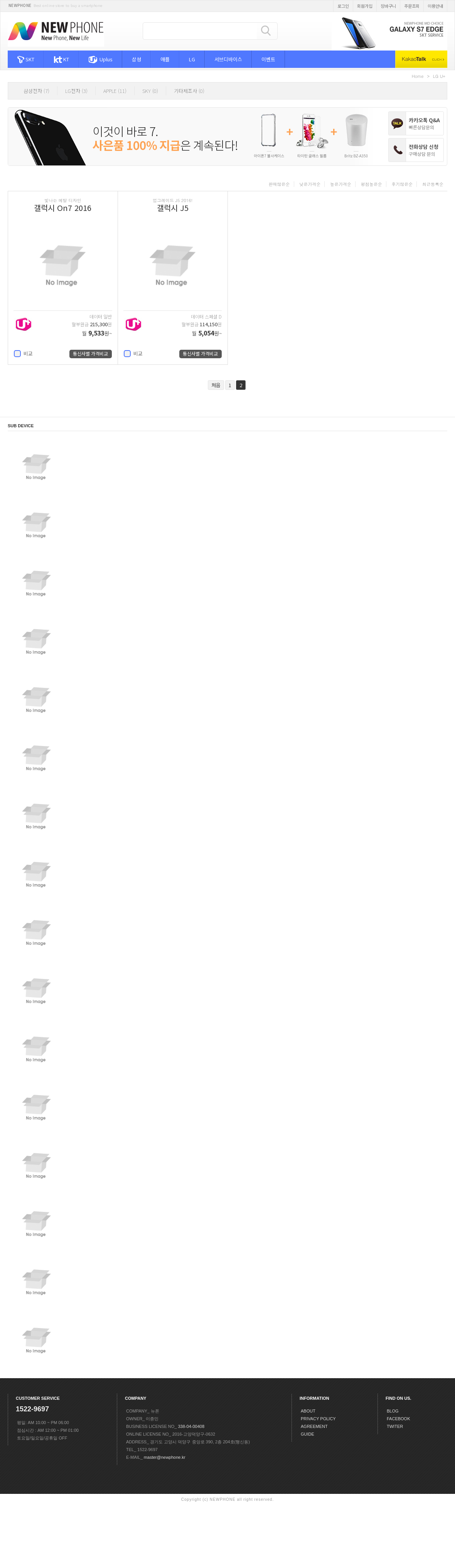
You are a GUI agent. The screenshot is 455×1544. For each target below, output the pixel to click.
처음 (216, 385)
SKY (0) (150, 90)
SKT (25, 59)
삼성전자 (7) (36, 90)
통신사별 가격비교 (90, 353)
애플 (165, 59)
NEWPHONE (20, 5)
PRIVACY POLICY (318, 1418)
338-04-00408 (191, 1426)
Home (418, 76)
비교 (23, 353)
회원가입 (364, 6)
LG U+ (439, 76)
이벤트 (268, 59)
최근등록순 (432, 184)
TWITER (395, 1426)
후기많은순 (402, 184)
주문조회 (412, 6)
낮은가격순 (309, 184)
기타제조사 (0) (189, 90)
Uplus (100, 59)
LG (192, 59)
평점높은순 (371, 184)
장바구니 (388, 6)
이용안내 (435, 6)
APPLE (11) (114, 90)
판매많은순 (279, 184)
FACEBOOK (398, 1418)
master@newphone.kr (164, 1457)
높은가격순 (340, 184)
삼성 (136, 59)
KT (61, 59)
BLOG (393, 1411)
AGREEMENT (314, 1426)
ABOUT (308, 1411)
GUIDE (307, 1434)
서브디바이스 (228, 59)
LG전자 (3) (76, 90)
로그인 (343, 6)
